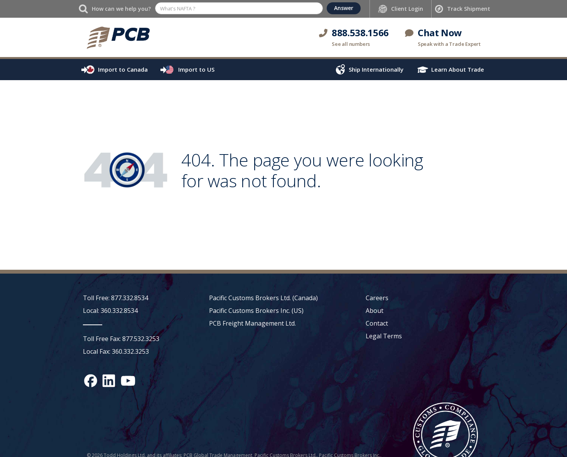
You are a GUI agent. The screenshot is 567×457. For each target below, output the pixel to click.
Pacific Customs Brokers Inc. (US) (256, 310)
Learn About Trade (457, 69)
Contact (377, 323)
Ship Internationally (376, 69)
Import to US (196, 69)
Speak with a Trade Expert (449, 43)
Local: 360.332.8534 (110, 310)
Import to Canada (123, 69)
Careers (377, 298)
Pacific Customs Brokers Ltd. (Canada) (263, 298)
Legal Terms (384, 336)
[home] (118, 37)
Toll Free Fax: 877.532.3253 (121, 338)
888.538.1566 (360, 32)
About (374, 310)
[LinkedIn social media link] (109, 381)
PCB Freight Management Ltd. (252, 323)
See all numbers (351, 43)
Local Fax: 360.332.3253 (116, 351)
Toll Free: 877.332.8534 (115, 298)
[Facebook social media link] (91, 381)
